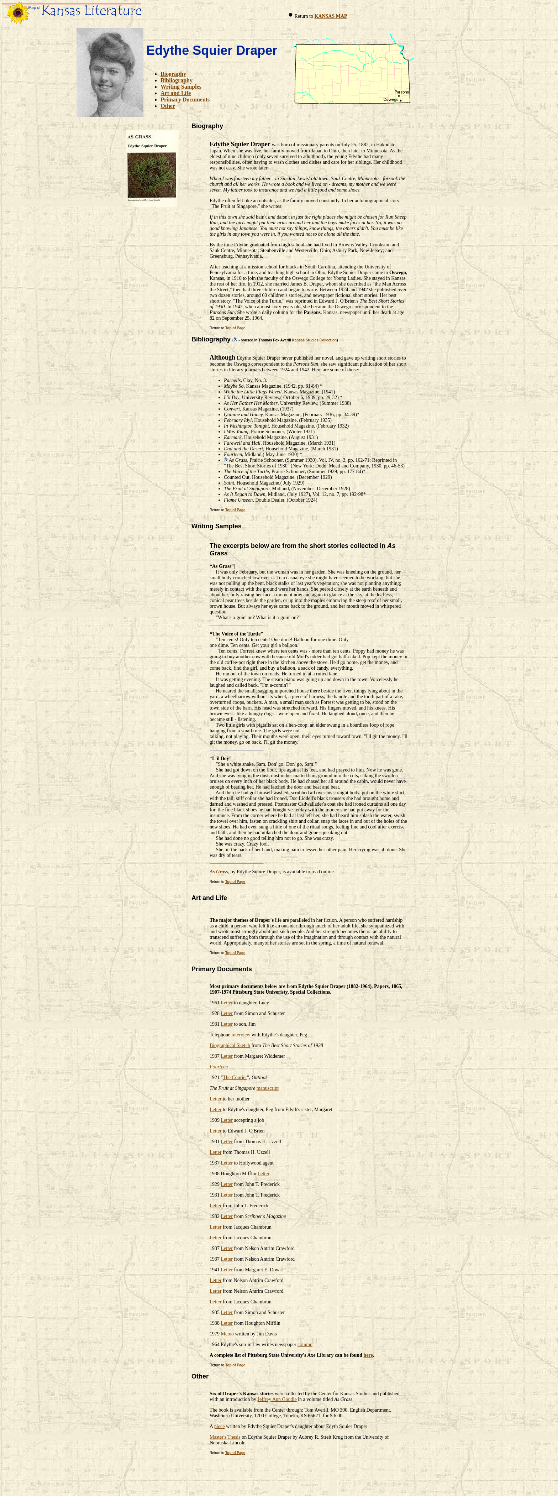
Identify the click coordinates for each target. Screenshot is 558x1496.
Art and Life (175, 93)
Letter (227, 1002)
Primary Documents (185, 99)
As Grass (219, 871)
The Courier (235, 1077)
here (368, 1355)
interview (241, 1034)
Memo (227, 1334)
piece (219, 1426)
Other (167, 106)
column (305, 1344)
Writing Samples (180, 87)
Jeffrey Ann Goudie (277, 1399)
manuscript (268, 1088)
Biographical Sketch (230, 1045)
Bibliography (176, 80)
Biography (173, 74)
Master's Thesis (225, 1437)
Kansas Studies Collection (314, 340)
